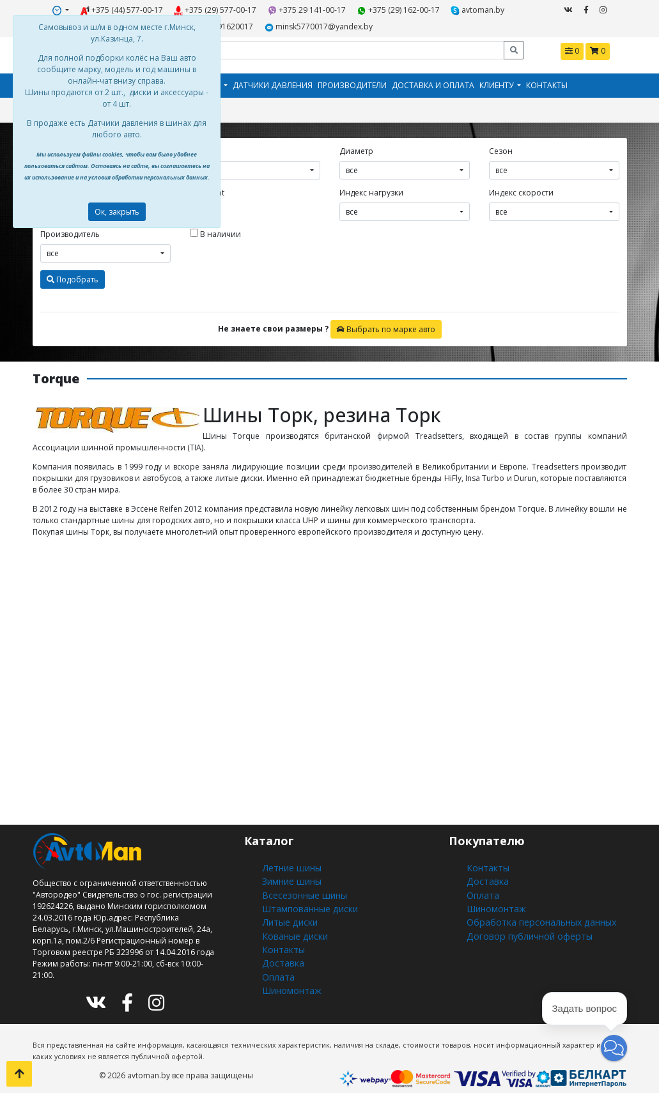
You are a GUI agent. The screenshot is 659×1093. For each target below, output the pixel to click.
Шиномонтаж (288, 963)
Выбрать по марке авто (386, 321)
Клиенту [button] (497, 80)
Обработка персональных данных (532, 905)
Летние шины (288, 859)
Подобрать (72, 271)
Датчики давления (273, 80)
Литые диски (286, 905)
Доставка (279, 940)
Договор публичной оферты (521, 917)
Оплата (276, 951)
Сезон (501, 144)
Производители (352, 80)
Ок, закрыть (117, 211)
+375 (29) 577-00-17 (189, 8)
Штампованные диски (304, 894)
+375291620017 (481, 8)
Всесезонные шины (300, 882)
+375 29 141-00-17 (269, 8)
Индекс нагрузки (371, 185)
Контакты (547, 80)
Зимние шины (290, 871)
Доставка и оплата (433, 80)
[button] (614, 1048)
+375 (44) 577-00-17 (106, 8)
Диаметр (356, 144)
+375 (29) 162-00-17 (349, 8)
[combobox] (255, 163)
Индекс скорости (521, 185)
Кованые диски (291, 917)
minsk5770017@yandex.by (278, 23)
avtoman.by (418, 8)
